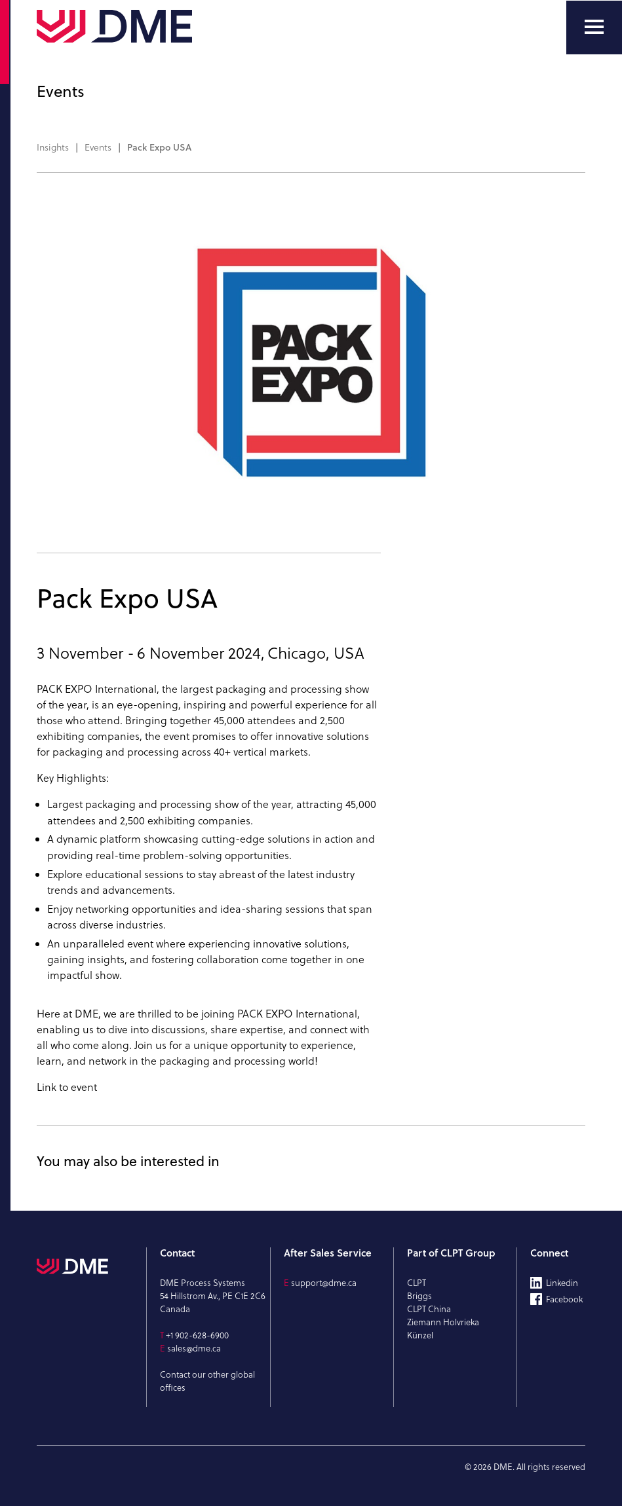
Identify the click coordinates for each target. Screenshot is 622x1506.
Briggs (419, 1296)
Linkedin (562, 1283)
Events (98, 147)
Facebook (564, 1299)
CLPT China (429, 1309)
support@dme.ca (324, 1283)
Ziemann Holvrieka (443, 1322)
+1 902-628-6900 (197, 1335)
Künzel (420, 1335)
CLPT (416, 1283)
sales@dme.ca (194, 1348)
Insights (53, 147)
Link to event (67, 1087)
